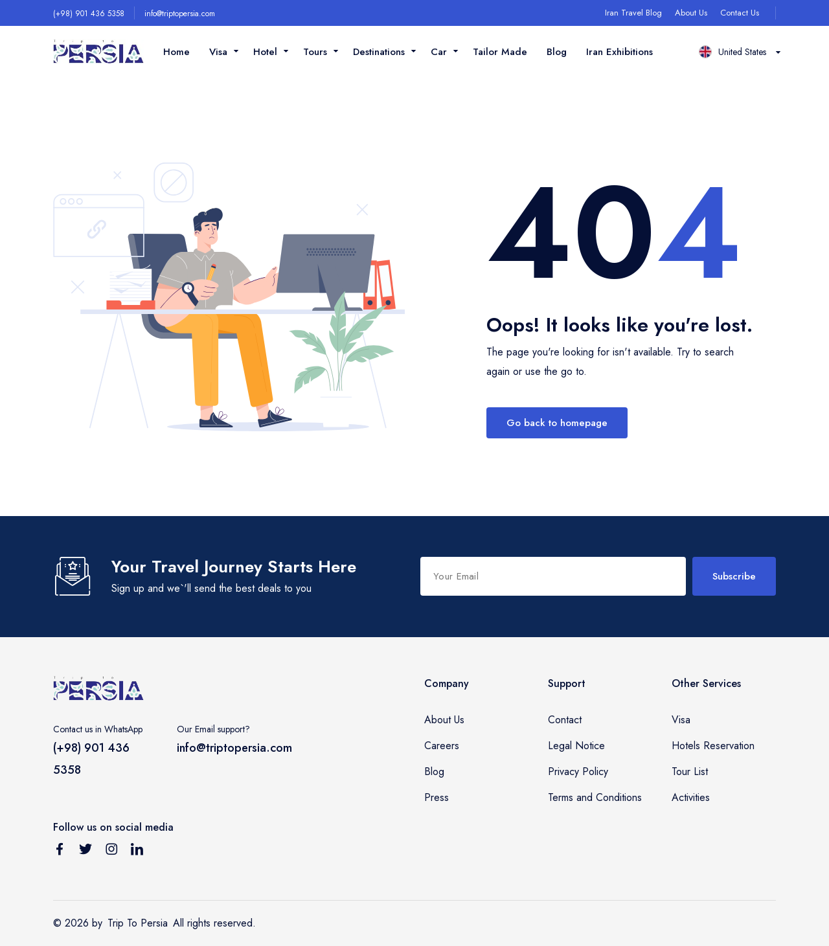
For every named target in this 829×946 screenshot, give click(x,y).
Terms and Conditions (595, 797)
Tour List (690, 771)
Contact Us (739, 12)
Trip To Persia (138, 923)
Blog (557, 52)
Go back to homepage (557, 423)
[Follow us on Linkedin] (137, 851)
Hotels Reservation (713, 745)
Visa (681, 719)
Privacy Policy (578, 771)
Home (176, 52)
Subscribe (734, 576)
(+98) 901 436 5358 (88, 13)
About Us (691, 12)
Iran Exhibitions (619, 52)
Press (436, 797)
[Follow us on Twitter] (85, 851)
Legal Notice (576, 745)
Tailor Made (500, 52)
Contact (565, 719)
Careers (441, 745)
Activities (691, 797)
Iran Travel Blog (633, 12)
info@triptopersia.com (179, 13)
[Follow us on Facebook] (60, 851)
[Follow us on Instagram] (111, 851)
